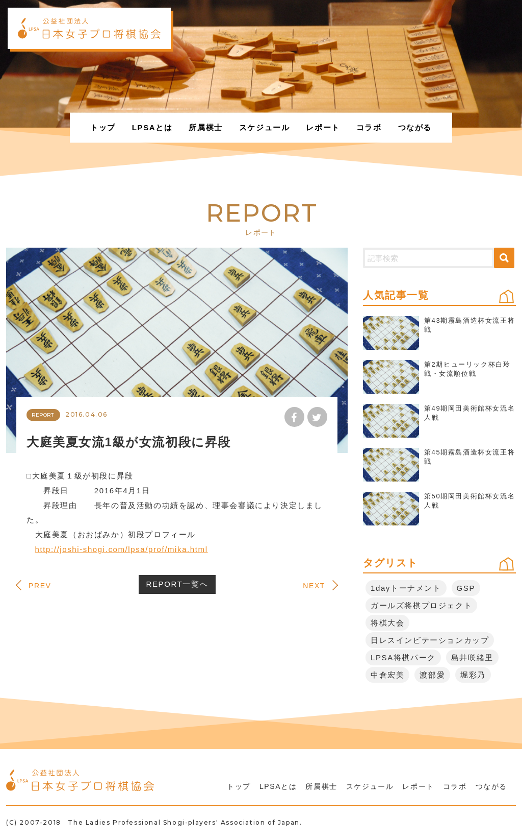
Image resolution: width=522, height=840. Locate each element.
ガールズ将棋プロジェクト (421, 605)
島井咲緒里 (472, 657)
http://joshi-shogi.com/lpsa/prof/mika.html (121, 549)
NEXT (314, 586)
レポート (323, 127)
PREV (40, 586)
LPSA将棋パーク (403, 657)
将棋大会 (387, 622)
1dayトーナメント (406, 588)
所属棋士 (205, 127)
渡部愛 (432, 674)
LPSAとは (152, 127)
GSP (466, 588)
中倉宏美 (387, 674)
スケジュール (264, 127)
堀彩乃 (473, 674)
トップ (103, 127)
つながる (415, 127)
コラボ (369, 127)
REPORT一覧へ (177, 584)
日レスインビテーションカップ (430, 640)
